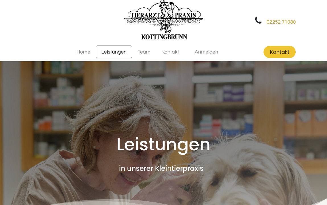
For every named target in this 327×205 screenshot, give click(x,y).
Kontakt (279, 52)
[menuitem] (83, 52)
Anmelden (206, 52)
